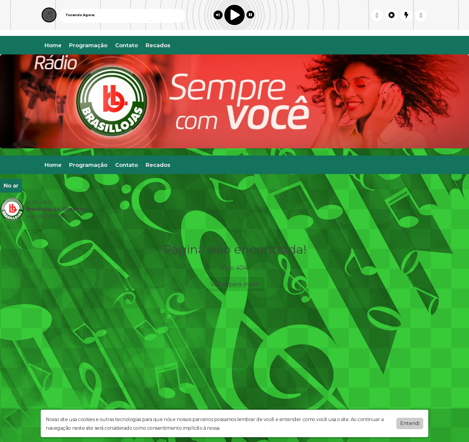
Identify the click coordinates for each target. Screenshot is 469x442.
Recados (158, 45)
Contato (126, 45)
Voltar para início (234, 284)
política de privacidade (245, 428)
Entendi (409, 423)
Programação (88, 45)
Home (53, 45)
